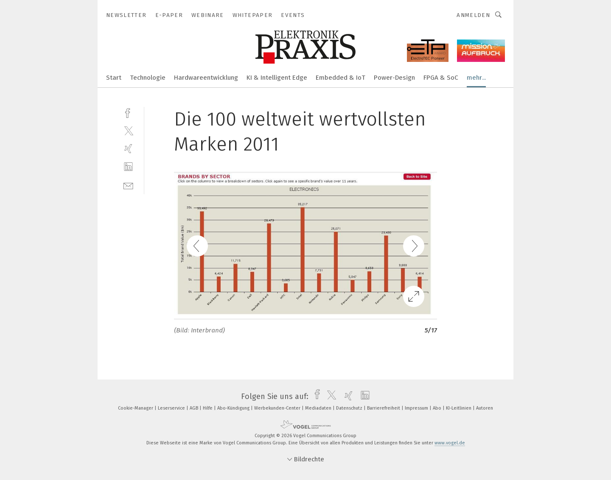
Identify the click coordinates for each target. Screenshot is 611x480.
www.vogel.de (449, 443)
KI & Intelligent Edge (277, 77)
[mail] (128, 185)
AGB (194, 408)
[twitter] (128, 130)
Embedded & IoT (340, 77)
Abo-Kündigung (234, 408)
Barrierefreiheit (384, 408)
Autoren (484, 408)
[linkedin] (128, 167)
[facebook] (128, 112)
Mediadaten (319, 408)
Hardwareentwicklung (206, 77)
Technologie (147, 77)
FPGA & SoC (440, 77)
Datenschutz (350, 408)
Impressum (417, 408)
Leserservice (172, 408)
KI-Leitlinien (459, 408)
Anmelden (473, 15)
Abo (438, 408)
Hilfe (208, 408)
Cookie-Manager (136, 408)
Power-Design (394, 77)
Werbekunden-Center (278, 408)
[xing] (128, 148)
